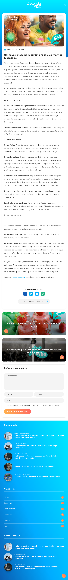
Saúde (7, 520)
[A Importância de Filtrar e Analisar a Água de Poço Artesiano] (8, 446)
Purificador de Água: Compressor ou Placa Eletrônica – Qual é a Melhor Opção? (37, 457)
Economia (8, 503)
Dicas (6, 497)
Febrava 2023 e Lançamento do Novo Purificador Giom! (37, 476)
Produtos (8, 515)
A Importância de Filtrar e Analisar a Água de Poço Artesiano (35, 447)
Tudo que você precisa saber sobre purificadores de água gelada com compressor (39, 436)
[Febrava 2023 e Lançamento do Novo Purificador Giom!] (8, 477)
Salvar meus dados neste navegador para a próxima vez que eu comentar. (33, 405)
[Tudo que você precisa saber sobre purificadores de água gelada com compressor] (8, 436)
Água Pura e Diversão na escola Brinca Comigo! (34, 466)
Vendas (7, 526)
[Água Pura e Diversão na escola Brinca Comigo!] (8, 467)
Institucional (9, 509)
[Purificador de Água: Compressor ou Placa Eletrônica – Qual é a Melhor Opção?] (8, 457)
